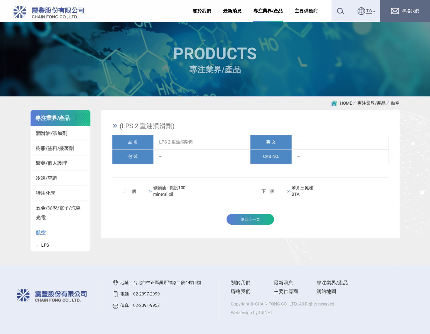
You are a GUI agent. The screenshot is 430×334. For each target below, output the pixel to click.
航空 (395, 103)
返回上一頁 (250, 220)
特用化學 (45, 193)
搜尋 (340, 11)
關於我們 (202, 11)
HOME (341, 103)
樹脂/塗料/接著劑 (55, 148)
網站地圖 (326, 291)
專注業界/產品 (268, 11)
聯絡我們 (240, 291)
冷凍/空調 (46, 178)
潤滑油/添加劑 (51, 133)
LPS (45, 246)
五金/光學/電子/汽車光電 (58, 213)
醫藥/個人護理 (51, 163)
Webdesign (241, 312)
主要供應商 (306, 11)
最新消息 (232, 11)
